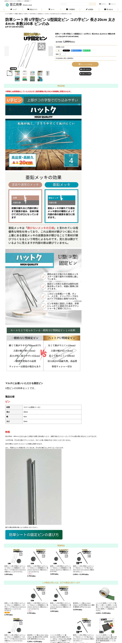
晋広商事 (20, 4)
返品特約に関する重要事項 (64, 58)
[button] (112, 4)
